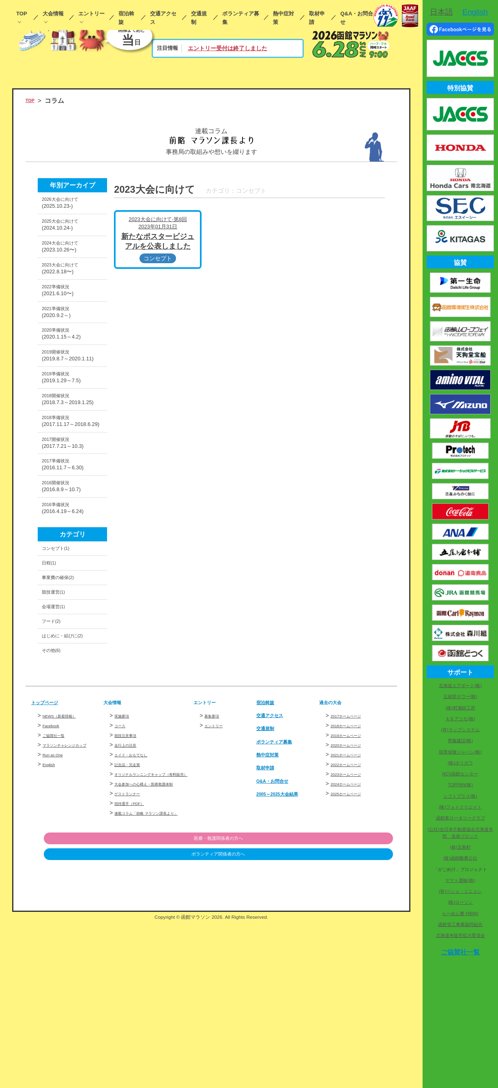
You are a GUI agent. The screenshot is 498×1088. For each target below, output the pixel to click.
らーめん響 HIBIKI (460, 913)
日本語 (441, 12)
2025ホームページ (354, 932)
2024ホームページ (354, 922)
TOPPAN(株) (460, 784)
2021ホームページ (354, 893)
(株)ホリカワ (460, 762)
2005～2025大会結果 (286, 931)
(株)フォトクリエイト (460, 807)
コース (122, 864)
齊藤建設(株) (460, 740)
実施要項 (125, 854)
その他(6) (55, 787)
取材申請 (317, 18)
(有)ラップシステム (460, 729)
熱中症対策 (283, 18)
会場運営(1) (58, 731)
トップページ (50, 840)
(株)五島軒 (460, 847)
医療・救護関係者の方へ (351, 1004)
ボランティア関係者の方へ (351, 1021)
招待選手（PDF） (136, 959)
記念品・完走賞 (134, 903)
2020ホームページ (354, 883)
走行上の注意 (131, 883)
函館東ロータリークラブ (460, 817)
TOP (21, 14)
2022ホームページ (354, 903)
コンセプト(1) (62, 656)
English (52, 912)
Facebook (55, 864)
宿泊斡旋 (126, 18)
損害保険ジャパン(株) (460, 751)
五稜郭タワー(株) (460, 696)
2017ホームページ (354, 854)
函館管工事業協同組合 (460, 924)
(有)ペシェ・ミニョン (460, 891)
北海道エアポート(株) (460, 685)
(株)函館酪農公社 (460, 858)
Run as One (57, 902)
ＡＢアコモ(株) (460, 718)
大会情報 (53, 14)
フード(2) (55, 749)
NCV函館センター (460, 773)
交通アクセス (163, 18)
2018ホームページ (354, 864)
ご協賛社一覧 (60, 874)
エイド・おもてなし (139, 893)
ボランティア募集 (240, 18)
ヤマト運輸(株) (460, 880)
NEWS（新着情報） (68, 854)
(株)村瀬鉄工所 (460, 707)
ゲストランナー (134, 950)
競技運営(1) (58, 712)
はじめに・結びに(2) (71, 768)
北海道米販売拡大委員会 (460, 935)
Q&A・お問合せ (356, 18)
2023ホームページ (354, 912)
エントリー (91, 14)
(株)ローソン (460, 902)
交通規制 (199, 18)
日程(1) (52, 674)
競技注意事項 (131, 874)
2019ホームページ (354, 874)
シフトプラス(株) (460, 796)
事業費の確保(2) (65, 693)
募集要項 (215, 854)
